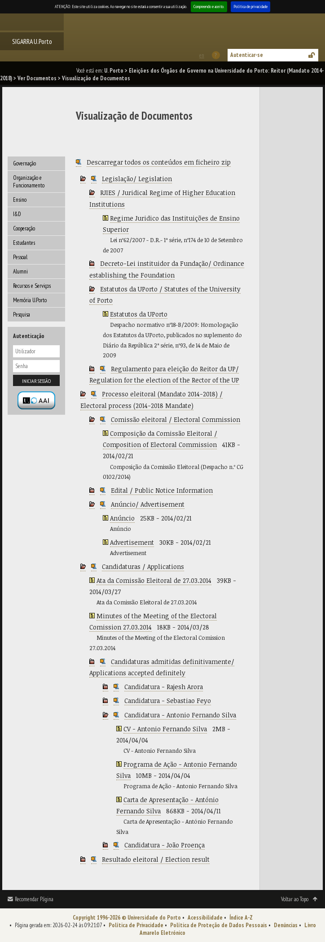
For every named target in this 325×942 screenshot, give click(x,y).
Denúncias (286, 925)
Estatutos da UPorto (138, 314)
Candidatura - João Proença (164, 845)
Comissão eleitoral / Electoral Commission (175, 419)
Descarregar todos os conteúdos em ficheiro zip (159, 162)
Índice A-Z (241, 917)
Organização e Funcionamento (28, 181)
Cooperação (24, 228)
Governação (24, 163)
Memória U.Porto (30, 300)
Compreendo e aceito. (208, 6)
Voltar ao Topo (294, 899)
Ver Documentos (37, 78)
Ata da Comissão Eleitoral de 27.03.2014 (154, 580)
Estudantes (24, 243)
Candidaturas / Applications (143, 566)
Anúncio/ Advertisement (147, 504)
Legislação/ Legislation (137, 178)
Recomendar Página (34, 899)
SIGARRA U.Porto (32, 41)
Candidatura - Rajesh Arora (163, 686)
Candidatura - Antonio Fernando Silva (180, 715)
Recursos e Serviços (32, 286)
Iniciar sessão (36, 381)
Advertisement (132, 542)
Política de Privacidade (136, 925)
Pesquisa (21, 314)
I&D (17, 214)
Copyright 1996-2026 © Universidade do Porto (127, 917)
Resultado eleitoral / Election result (156, 859)
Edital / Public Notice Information (162, 490)
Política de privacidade (250, 6)
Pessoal (20, 257)
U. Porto (113, 70)
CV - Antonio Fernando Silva (165, 729)
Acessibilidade (205, 917)
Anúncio (122, 518)
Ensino (19, 200)
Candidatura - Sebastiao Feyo (167, 700)
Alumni (20, 271)
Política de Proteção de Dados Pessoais (218, 925)
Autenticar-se (246, 55)
